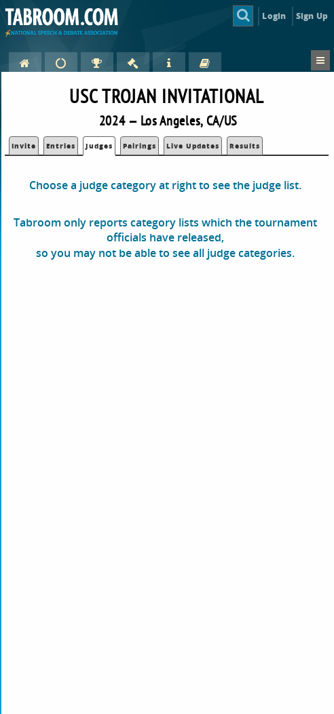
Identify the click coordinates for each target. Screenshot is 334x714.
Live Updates (192, 146)
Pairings (139, 146)
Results (244, 146)
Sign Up (312, 16)
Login (274, 16)
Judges (99, 146)
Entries (60, 146)
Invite (24, 146)
